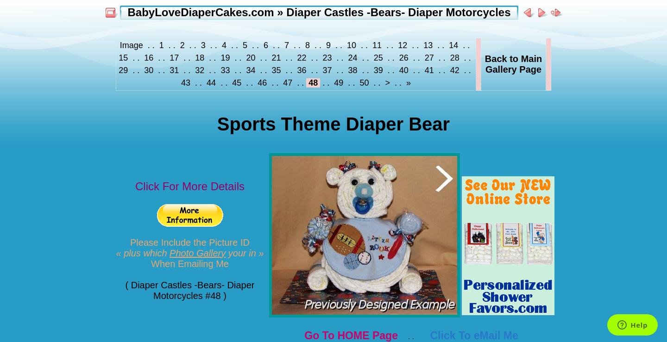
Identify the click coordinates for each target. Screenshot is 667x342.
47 (288, 82)
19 (225, 57)
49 (339, 82)
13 (428, 45)
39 (378, 70)
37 (327, 70)
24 (353, 57)
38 (353, 70)
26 (404, 57)
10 (352, 45)
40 (404, 70)
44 (211, 82)
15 (124, 57)
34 (251, 70)
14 (453, 45)
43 (187, 82)
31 (174, 70)
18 (200, 57)
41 (429, 70)
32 (200, 70)
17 (174, 57)
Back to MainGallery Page (513, 64)
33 (225, 70)
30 (149, 70)
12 (402, 45)
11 (377, 45)
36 (302, 70)
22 (302, 57)
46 (262, 82)
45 (237, 82)
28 (455, 57)
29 (124, 70)
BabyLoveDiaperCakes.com (200, 12)
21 (276, 57)
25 (378, 57)
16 (149, 57)
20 (251, 57)
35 (276, 70)
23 (327, 57)
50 (364, 82)
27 (429, 57)
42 (455, 70)
